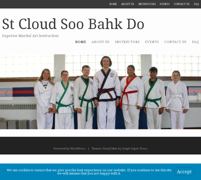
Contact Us (182, 4)
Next (194, 93)
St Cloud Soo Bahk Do (73, 24)
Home (113, 4)
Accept (184, 171)
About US (127, 4)
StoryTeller (109, 148)
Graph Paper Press (134, 148)
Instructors (147, 4)
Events (165, 4)
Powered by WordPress (69, 148)
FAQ (196, 4)
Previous (6, 93)
